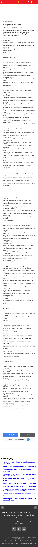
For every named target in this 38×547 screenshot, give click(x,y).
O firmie (6, 521)
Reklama (26, 521)
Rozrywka (7, 515)
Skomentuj (28, 435)
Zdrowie (19, 512)
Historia (13, 515)
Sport (25, 512)
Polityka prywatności (19, 523)
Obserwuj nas (16, 439)
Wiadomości (6, 512)
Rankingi (20, 515)
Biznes (13, 512)
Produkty (19, 518)
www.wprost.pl (26, 543)
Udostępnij (11, 435)
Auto (30, 512)
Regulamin (31, 521)
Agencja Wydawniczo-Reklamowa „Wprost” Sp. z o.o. (20, 537)
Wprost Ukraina (29, 515)
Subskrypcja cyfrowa (18, 521)
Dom (34, 512)
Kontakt (11, 521)
